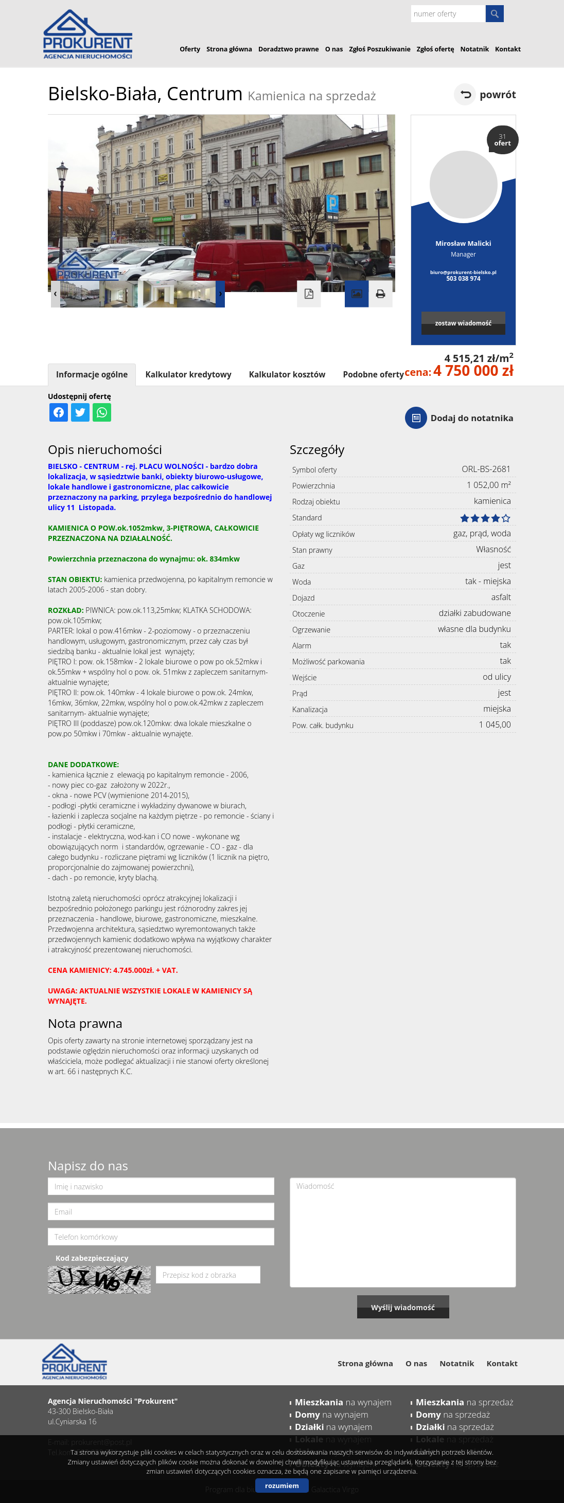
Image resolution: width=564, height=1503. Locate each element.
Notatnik (475, 49)
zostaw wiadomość (463, 323)
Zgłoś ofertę (435, 49)
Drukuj (380, 294)
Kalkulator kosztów (287, 374)
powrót (498, 94)
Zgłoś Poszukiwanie (379, 49)
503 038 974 (463, 278)
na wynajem (343, 1402)
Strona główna (229, 49)
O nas (334, 49)
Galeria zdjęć (356, 294)
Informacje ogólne (92, 374)
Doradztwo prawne (288, 49)
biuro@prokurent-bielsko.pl (463, 272)
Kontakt (508, 49)
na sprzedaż (465, 1402)
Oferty (190, 49)
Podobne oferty (373, 374)
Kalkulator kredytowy (188, 374)
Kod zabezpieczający (92, 1258)
